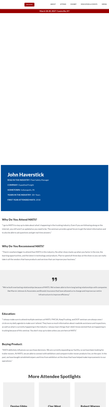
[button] (53, 4)
